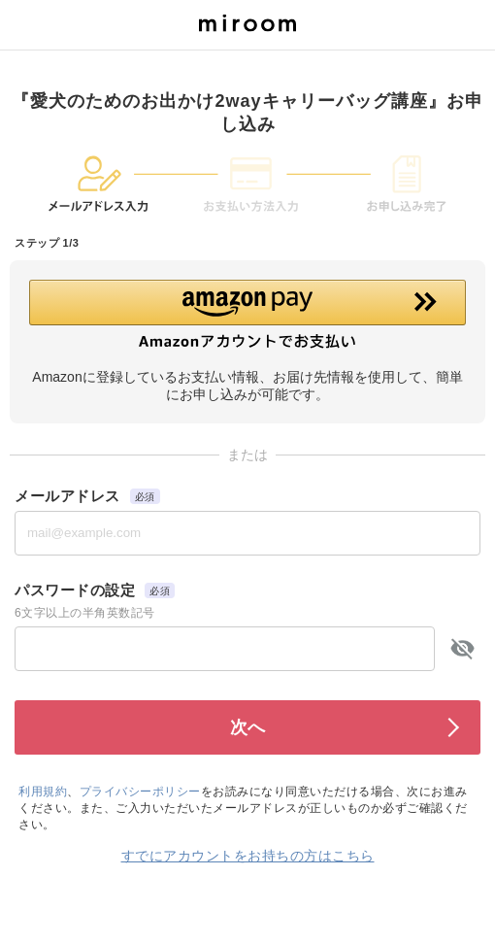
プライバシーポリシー (140, 791)
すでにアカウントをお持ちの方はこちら (248, 855)
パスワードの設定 (75, 590)
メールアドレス (67, 496)
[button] (247, 315)
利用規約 (42, 791)
